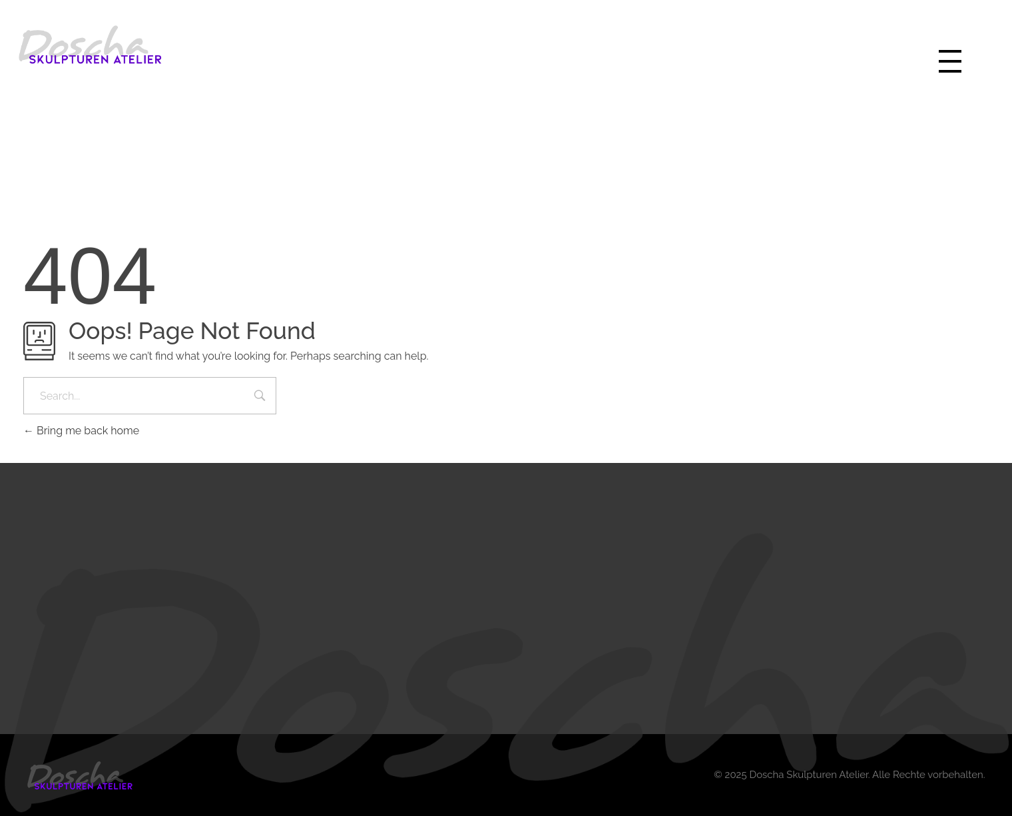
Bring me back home (81, 430)
